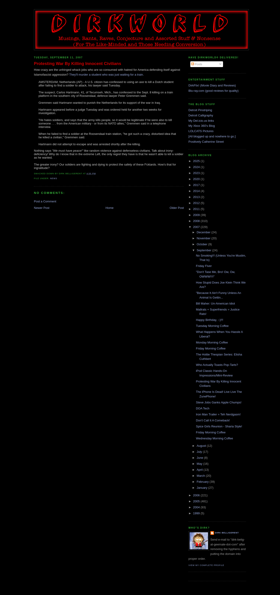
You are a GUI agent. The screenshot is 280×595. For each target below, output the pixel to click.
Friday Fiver (204, 266)
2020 (197, 179)
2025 (197, 161)
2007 (197, 227)
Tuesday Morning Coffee (212, 326)
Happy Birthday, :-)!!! (209, 320)
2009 (197, 215)
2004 (197, 507)
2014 (197, 191)
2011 (197, 209)
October (202, 244)
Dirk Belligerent (227, 533)
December (204, 232)
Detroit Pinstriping (200, 110)
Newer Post (41, 208)
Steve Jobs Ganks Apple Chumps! (218, 402)
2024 (197, 167)
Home (110, 208)
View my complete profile (206, 565)
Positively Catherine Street (206, 141)
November (204, 238)
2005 (197, 501)
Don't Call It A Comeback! (213, 420)
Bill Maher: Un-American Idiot (215, 303)
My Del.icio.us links (201, 120)
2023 (197, 173)
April (200, 469)
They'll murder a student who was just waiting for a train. (106, 74)
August (202, 445)
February (203, 481)
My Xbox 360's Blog (201, 125)
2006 (197, 495)
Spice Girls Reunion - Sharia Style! (219, 426)
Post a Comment (45, 201)
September (204, 250)
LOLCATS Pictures (201, 131)
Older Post (177, 208)
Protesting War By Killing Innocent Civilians (77, 63)
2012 (197, 203)
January (202, 487)
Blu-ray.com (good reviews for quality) (213, 90)
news (53, 178)
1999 (197, 513)
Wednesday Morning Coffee (214, 438)
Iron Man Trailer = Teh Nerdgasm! (218, 414)
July (200, 451)
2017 (197, 185)
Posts (196, 64)
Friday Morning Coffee (210, 348)
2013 (197, 197)
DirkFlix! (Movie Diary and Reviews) (212, 85)
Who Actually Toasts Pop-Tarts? (217, 365)
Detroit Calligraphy (200, 115)
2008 (197, 221)
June (200, 457)
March (201, 475)
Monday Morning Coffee (212, 342)
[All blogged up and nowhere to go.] (212, 136)
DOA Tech (202, 408)
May (200, 463)
